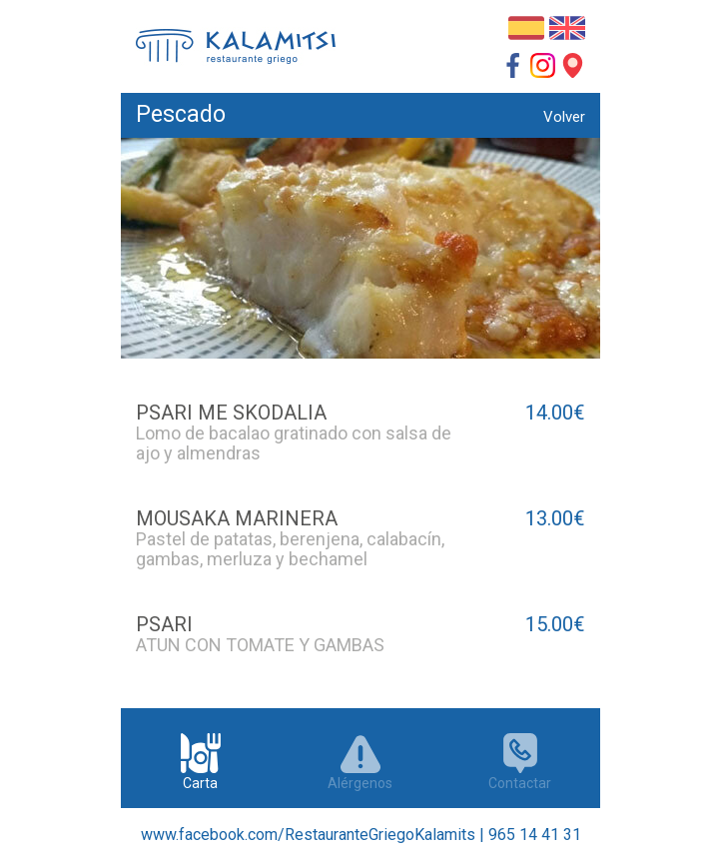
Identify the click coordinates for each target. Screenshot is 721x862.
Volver (564, 117)
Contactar (520, 753)
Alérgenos (360, 753)
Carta (201, 753)
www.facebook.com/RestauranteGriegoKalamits (308, 834)
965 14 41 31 (534, 834)
